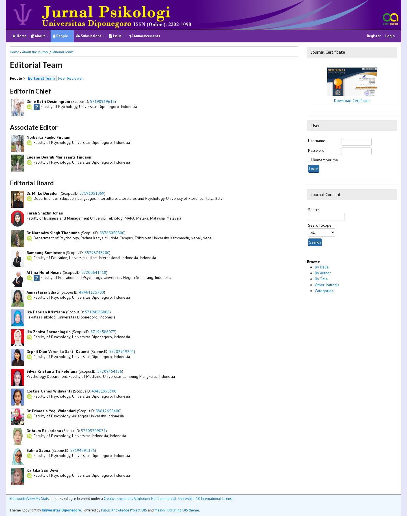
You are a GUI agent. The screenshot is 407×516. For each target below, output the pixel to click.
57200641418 (93, 272)
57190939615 (102, 101)
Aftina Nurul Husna (44, 272)
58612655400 (108, 410)
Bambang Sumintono (46, 252)
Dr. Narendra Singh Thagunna (53, 232)
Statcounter (18, 498)
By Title (321, 278)
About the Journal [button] (35, 52)
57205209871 (93, 430)
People (61, 36)
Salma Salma (38, 450)
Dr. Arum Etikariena (44, 430)
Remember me (325, 159)
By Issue (322, 267)
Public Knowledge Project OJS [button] (124, 510)
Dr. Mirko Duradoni (43, 193)
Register (374, 36)
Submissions (89, 36)
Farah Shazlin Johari (45, 213)
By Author (323, 273)
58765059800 (111, 232)
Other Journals (327, 284)
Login (390, 36)
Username (316, 140)
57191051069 (91, 193)
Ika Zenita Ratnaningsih (49, 331)
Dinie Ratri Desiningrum (48, 101)
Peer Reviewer (70, 78)
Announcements (144, 36)
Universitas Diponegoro (61, 510)
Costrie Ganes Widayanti (49, 391)
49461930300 (104, 391)
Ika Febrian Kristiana (46, 312)
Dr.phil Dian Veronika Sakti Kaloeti (58, 351)
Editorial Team (62, 52)
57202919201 (121, 351)
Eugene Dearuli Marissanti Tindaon (59, 157)
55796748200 (97, 252)
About (38, 36)
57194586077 (102, 331)
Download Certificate (352, 100)
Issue (115, 36)
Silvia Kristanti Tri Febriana (52, 371)
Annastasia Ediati (43, 292)
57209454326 (109, 371)
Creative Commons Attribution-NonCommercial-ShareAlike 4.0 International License (168, 498)
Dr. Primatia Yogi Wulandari (51, 410)
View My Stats (38, 498)
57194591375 (82, 450)
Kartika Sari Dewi (42, 470)
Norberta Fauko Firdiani (48, 137)
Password (316, 150)
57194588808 (97, 312)
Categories (324, 290)
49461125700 (91, 292)
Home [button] (14, 52)
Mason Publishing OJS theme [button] (177, 510)
